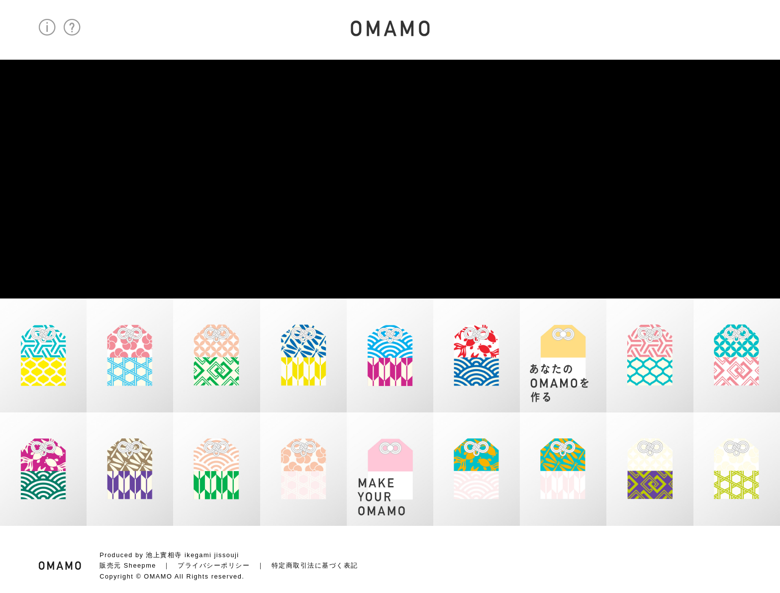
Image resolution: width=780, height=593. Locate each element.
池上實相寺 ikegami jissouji (192, 555)
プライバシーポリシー (214, 565)
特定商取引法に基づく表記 (315, 565)
